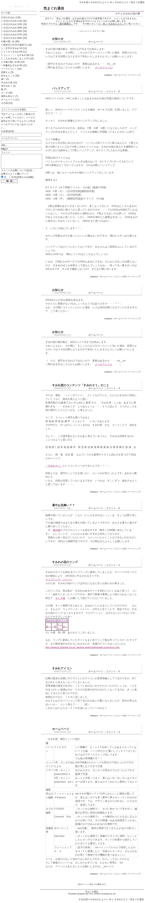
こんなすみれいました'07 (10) (18, 58)
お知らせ (57, 38)
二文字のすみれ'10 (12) (15, 48)
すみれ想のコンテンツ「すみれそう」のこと (80, 385)
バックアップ (60, 88)
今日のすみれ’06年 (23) (15, 38)
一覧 (54, 626)
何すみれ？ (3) (8, 86)
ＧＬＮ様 (60, 598)
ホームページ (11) (10, 99)
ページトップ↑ (134, 75)
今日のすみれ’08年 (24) (15, 31)
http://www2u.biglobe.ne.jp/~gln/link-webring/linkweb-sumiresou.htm (82, 647)
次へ (65, 626)
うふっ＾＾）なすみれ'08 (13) (18, 55)
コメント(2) (120, 655)
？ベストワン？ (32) (11, 69)
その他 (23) (7, 103)
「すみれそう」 (54, 465)
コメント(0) (120, 276)
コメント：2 (113, 565)
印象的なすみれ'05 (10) (15, 65)
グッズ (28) (7, 92)
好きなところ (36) (10, 75)
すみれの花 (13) (9, 82)
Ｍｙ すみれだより (118, 2)
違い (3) (5, 79)
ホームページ (95, 41)
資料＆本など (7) (9, 96)
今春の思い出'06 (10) (14, 62)
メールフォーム (103, 67)
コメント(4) (120, 492)
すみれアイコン (62, 668)
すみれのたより (99, 2)
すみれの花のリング (65, 562)
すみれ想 (83, 2)
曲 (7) (4, 89)
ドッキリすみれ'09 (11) (15, 51)
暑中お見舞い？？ (63, 505)
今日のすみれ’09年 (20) (15, 27)
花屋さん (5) (7, 72)
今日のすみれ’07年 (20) (15, 34)
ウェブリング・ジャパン (59, 579)
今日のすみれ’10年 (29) (15, 24)
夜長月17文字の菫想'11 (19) (17, 45)
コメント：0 (113, 91)
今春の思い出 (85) (10, 41)
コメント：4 (113, 388)
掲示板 (56, 530)
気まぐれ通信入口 (97, 884)
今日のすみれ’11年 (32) (15, 21)
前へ (48, 626)
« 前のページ (82, 884)
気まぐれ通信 (54, 8)
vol (114, 894)
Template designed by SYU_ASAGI (84, 894)
